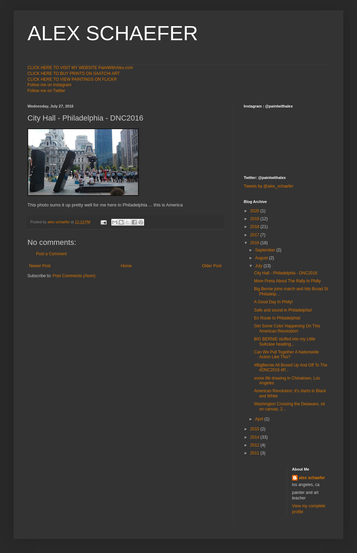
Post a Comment (51, 253)
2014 (255, 437)
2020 (255, 210)
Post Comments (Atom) (74, 275)
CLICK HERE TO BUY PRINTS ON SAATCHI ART (73, 73)
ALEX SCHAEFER (112, 33)
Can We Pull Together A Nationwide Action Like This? (286, 354)
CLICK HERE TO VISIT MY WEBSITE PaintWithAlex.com (80, 67)
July (259, 265)
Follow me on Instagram (49, 84)
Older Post (211, 265)
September (265, 250)
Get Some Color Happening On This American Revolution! (287, 328)
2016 (255, 242)
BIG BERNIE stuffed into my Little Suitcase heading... (284, 341)
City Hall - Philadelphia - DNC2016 (285, 273)
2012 (255, 445)
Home (126, 265)
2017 (255, 235)
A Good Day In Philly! (273, 302)
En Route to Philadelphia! (277, 318)
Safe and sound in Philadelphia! (283, 310)
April (259, 419)
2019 (255, 218)
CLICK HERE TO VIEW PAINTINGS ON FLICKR (72, 79)
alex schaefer (312, 477)
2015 (255, 429)
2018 (255, 226)
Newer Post (39, 265)
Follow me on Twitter (46, 90)
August (262, 258)
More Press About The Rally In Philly (287, 281)
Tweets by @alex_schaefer (268, 186)
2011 (255, 453)
